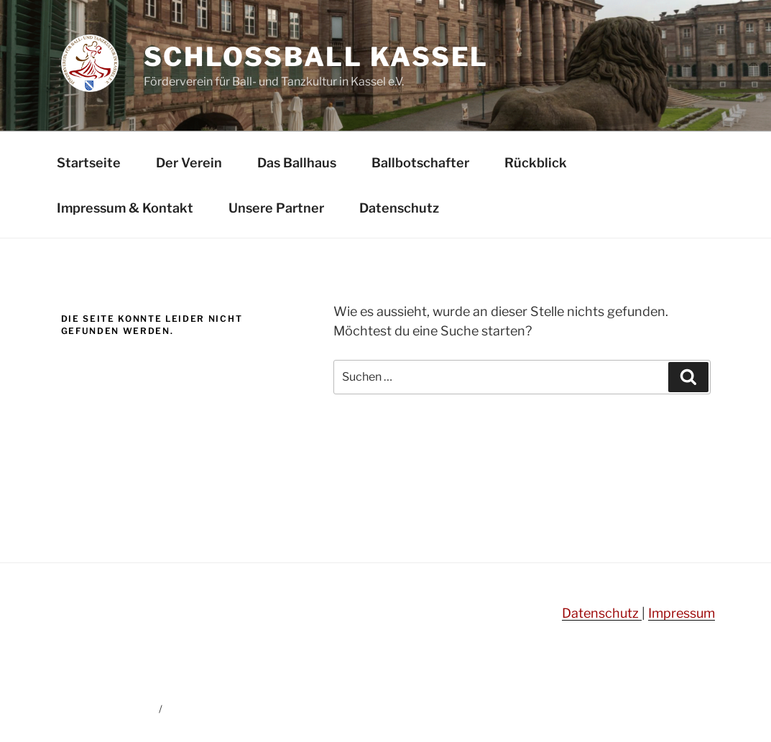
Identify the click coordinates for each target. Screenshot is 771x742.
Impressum (681, 613)
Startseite (89, 162)
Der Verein (189, 162)
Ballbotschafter (420, 162)
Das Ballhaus (296, 162)
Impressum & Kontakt (125, 207)
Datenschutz (399, 207)
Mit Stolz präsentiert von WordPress (250, 708)
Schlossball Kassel (316, 57)
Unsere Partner (276, 207)
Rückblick (535, 162)
